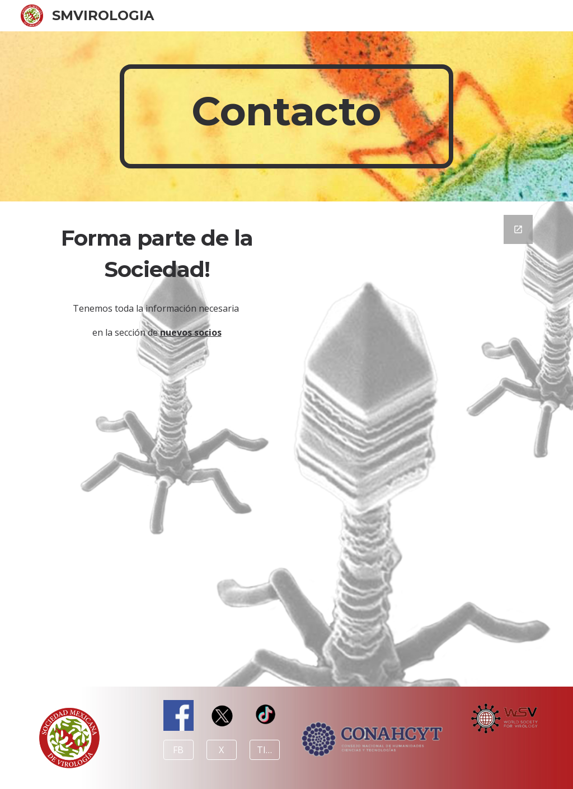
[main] (286, 116)
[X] (221, 750)
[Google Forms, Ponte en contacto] (416, 444)
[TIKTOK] (264, 750)
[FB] (178, 750)
